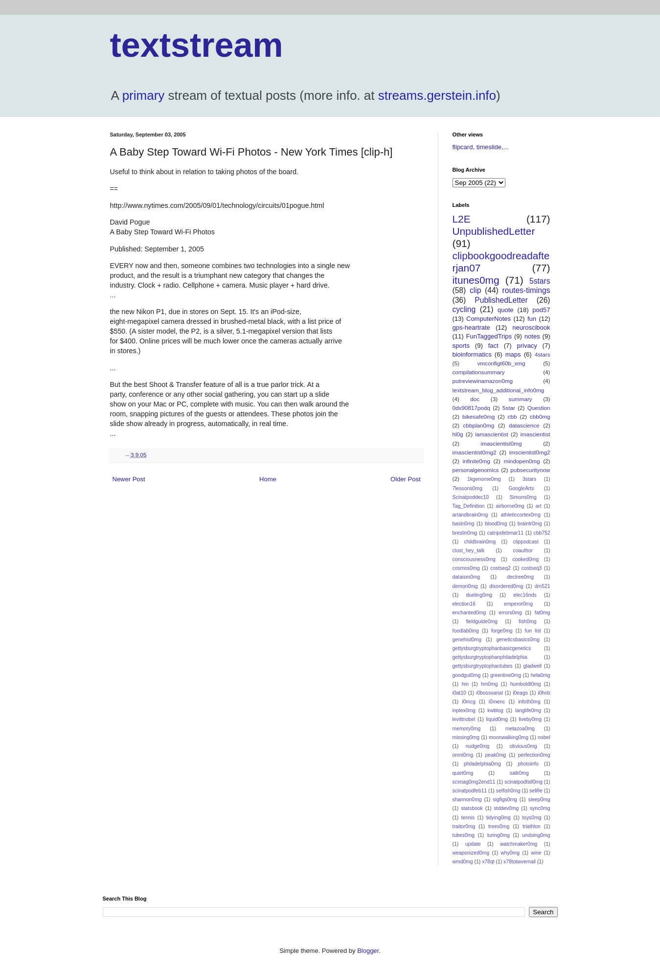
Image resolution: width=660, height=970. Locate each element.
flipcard (463, 147)
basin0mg (464, 523)
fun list (533, 630)
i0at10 (459, 693)
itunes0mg (476, 280)
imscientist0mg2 (529, 452)
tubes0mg (464, 835)
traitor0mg (464, 826)
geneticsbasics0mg (518, 639)
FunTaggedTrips (489, 336)
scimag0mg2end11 (474, 782)
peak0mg (495, 755)
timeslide (489, 147)
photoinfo (528, 764)
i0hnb (544, 693)
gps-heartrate (471, 327)
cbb (512, 416)
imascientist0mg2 (475, 452)
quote (506, 310)
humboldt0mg (525, 684)
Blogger (368, 950)
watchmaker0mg (518, 844)
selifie (536, 790)
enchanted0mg (469, 612)
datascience (524, 425)
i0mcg (469, 701)
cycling (464, 309)
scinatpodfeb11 (470, 790)
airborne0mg (510, 506)
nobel (544, 737)
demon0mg (465, 586)
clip (475, 290)
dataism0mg (466, 577)
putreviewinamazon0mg (483, 381)
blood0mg (496, 523)
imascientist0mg (501, 443)
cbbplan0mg (479, 425)
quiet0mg (463, 773)
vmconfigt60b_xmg (501, 363)
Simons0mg (523, 497)
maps (513, 354)
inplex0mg (464, 710)
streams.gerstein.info (437, 95)
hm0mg (489, 684)
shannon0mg (467, 799)
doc (474, 399)
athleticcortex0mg (521, 515)
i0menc (497, 701)
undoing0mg (536, 835)
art (539, 506)
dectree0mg (520, 577)
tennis (468, 817)
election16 (464, 604)
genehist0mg (467, 639)
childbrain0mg (480, 541)
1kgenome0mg (484, 479)
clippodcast (526, 541)
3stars (529, 479)
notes (532, 336)
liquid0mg (497, 719)
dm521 (542, 586)
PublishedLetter (501, 300)
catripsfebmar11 (505, 533)
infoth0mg (529, 701)
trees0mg (498, 826)
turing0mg (498, 835)
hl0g (458, 434)
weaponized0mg (471, 853)
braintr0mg (530, 523)
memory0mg (467, 728)
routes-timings (526, 290)
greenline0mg (505, 675)
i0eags (520, 693)
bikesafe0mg (478, 416)
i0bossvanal (489, 693)
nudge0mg (477, 746)
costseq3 (532, 568)
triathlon (532, 826)
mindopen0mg (522, 461)
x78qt (488, 861)
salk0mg (519, 773)
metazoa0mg (520, 728)
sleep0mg (539, 799)
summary (520, 399)
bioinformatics (472, 354)
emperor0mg (518, 604)
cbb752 (541, 533)
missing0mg (466, 737)
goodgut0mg (467, 675)
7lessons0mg (467, 488)
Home (267, 479)
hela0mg (540, 675)
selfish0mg (508, 790)
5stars (539, 281)
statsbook (471, 808)
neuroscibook (531, 327)
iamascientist (491, 434)
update (473, 844)
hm (464, 684)
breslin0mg (465, 533)
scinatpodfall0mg (523, 782)
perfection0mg (534, 755)
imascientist (535, 434)
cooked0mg (525, 559)
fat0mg (542, 612)
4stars (542, 354)
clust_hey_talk (469, 550)
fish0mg (527, 621)
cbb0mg (540, 416)
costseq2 (500, 568)
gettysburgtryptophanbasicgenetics (492, 648)
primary (143, 95)
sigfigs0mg (505, 799)
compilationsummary (479, 372)
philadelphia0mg (482, 764)
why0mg (510, 853)
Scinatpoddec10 (471, 497)
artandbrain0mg (470, 515)
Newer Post (129, 479)
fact (493, 345)
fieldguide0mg (482, 621)
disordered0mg (506, 586)
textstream (196, 45)
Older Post (405, 479)
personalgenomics (476, 470)
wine (536, 853)
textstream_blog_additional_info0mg (499, 390)
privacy (527, 345)
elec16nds (524, 595)
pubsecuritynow (530, 470)
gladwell (532, 666)
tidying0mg (498, 817)
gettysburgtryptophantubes (483, 666)
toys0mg (531, 817)
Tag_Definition (469, 506)
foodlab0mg (466, 630)
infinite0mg (476, 461)
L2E (462, 219)
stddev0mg (506, 808)
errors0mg (510, 612)
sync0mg (540, 808)
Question (538, 408)
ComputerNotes (488, 318)
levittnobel (464, 719)
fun (531, 318)
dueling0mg (479, 595)
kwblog (495, 710)
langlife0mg (528, 710)
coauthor (523, 550)
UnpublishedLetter (494, 231)
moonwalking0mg (508, 737)
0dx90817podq (471, 408)
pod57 (541, 310)
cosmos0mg (466, 568)
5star (508, 408)
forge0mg (502, 630)
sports (461, 345)
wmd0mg (463, 861)
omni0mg (463, 755)
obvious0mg (523, 746)
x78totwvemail (519, 861)
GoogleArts (521, 488)
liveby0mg (530, 719)
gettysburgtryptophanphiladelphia (490, 657)
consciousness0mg (474, 559)
